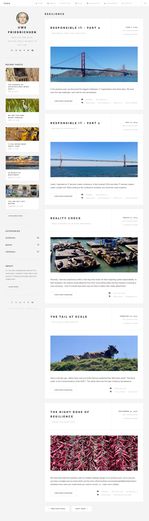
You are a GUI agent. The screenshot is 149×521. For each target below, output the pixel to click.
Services (65, 3)
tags (7, 3)
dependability (131, 296)
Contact (127, 3)
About (51, 3)
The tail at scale (69, 316)
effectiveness (131, 103)
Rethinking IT (132, 491)
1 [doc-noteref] (85, 381)
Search (145, 3)
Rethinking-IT (102, 99)
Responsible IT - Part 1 (75, 123)
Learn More (13, 286)
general (9, 245)
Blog (79, 3)
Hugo (36, 308)
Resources (93, 3)
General (89, 99)
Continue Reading (63, 101)
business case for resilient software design (87, 478)
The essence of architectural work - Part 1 (19, 87)
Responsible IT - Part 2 (75, 27)
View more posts (15, 216)
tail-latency (120, 391)
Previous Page (58, 509)
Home (39, 3)
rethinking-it (10, 252)
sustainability (104, 103)
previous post (61, 89)
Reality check (65, 218)
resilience (90, 103)
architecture (10, 238)
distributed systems (123, 494)
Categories (111, 3)
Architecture (119, 293)
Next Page (81, 509)
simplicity (118, 103)
